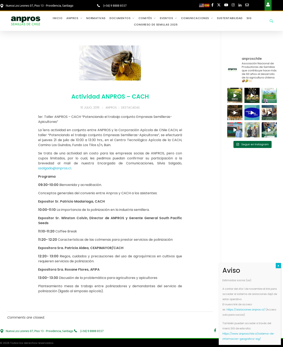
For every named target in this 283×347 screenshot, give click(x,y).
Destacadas (130, 107)
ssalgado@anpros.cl (54, 168)
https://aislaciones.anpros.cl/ (246, 309)
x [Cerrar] (278, 265)
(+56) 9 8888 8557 (115, 5)
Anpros (111, 107)
